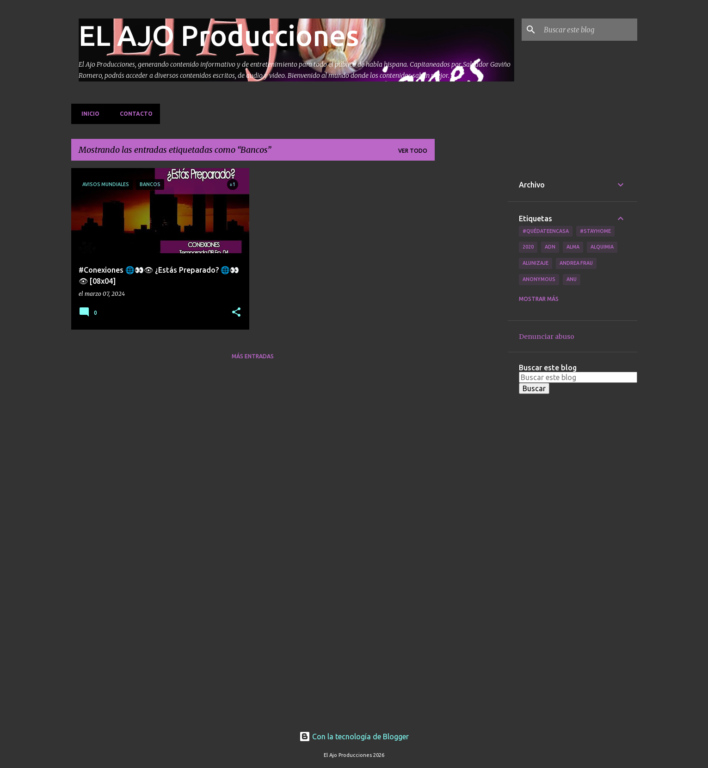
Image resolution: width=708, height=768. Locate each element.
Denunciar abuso (546, 336)
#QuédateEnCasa (546, 231)
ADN (550, 247)
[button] (236, 312)
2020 (528, 247)
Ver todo (412, 151)
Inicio (88, 114)
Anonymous (539, 279)
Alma (572, 247)
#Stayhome (595, 231)
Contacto (133, 114)
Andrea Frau (576, 263)
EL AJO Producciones (219, 35)
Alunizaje (535, 263)
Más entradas (253, 356)
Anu (571, 279)
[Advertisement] (471, 307)
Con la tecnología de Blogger (354, 736)
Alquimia (602, 247)
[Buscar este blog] (588, 30)
